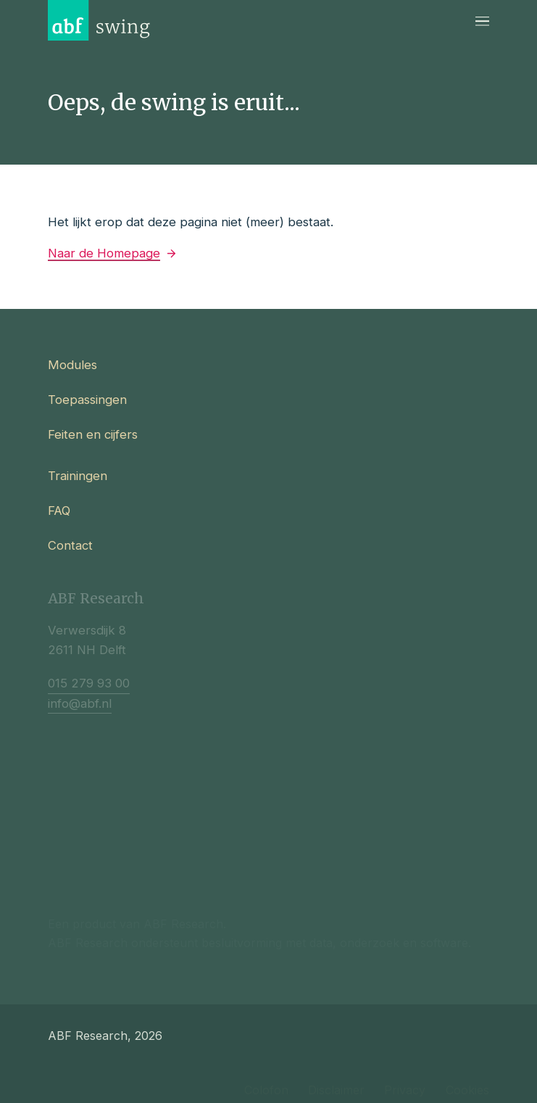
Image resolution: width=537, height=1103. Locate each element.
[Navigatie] (482, 20)
